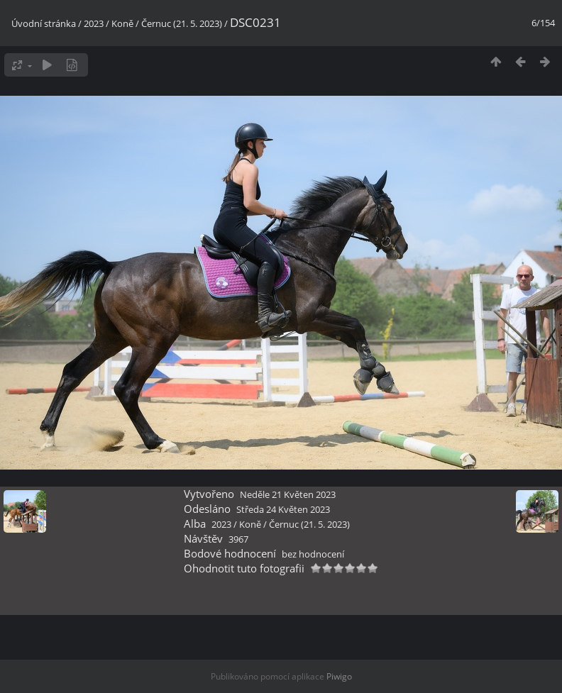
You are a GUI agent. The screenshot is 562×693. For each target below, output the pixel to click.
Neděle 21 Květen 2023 (288, 494)
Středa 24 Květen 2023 (283, 509)
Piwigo (339, 676)
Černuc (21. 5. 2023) (181, 23)
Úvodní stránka (43, 23)
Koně (122, 23)
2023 (94, 23)
